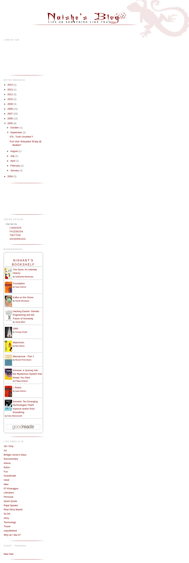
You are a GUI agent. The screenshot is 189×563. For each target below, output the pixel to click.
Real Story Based (13, 509)
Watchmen (18, 342)
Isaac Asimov (20, 287)
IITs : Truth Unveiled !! (21, 136)
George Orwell (21, 332)
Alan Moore (20, 346)
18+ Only (8, 446)
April (13, 160)
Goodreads (18, 239)
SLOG (7, 513)
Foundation (19, 283)
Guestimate (10, 475)
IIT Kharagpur (11, 488)
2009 (10, 104)
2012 (10, 94)
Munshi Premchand (23, 360)
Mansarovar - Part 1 (23, 356)
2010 (10, 99)
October (15, 127)
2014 (10, 84)
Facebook (16, 231)
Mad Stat (8, 554)
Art (5, 450)
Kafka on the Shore (23, 297)
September (16, 132)
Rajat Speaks (11, 505)
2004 (10, 176)
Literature (9, 492)
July (12, 156)
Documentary (11, 458)
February (15, 165)
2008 (10, 108)
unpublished (10, 530)
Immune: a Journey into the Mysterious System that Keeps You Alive (27, 374)
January (15, 170)
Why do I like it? (12, 534)
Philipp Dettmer (21, 381)
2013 (10, 89)
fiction (7, 467)
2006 (10, 118)
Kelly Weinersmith (14, 416)
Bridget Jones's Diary (15, 454)
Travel (7, 526)
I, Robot (17, 387)
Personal (8, 496)
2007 (10, 113)
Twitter (15, 235)
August (14, 151)
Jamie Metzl (20, 322)
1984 (15, 328)
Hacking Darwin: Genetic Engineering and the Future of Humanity (26, 315)
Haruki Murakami (22, 301)
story (6, 518)
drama (7, 463)
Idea (6, 484)
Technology (10, 522)
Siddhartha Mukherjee (24, 277)
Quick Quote (10, 501)
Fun (6, 471)
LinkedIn (15, 228)
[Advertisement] (15, 198)
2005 (10, 123)
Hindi (6, 480)
